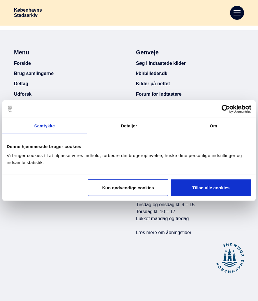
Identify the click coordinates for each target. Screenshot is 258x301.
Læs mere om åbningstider (163, 232)
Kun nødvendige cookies (128, 187)
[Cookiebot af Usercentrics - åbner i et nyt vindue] (225, 108)
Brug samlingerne (34, 73)
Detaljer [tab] (129, 125)
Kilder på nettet (153, 83)
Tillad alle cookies (210, 187)
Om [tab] (213, 125)
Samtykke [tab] (44, 125)
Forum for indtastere (158, 94)
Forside (22, 63)
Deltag (21, 83)
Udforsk (22, 94)
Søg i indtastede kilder (161, 63)
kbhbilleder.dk (151, 73)
